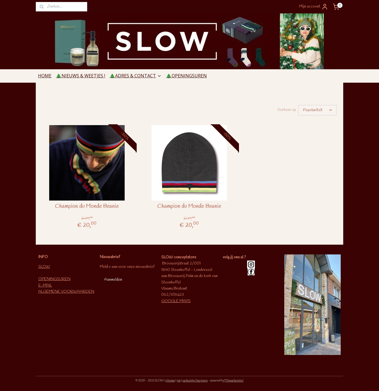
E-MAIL (45, 285)
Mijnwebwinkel (233, 381)
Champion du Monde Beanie (87, 206)
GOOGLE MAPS (176, 301)
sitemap (170, 381)
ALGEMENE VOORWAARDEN (66, 291)
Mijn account (313, 6)
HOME (44, 76)
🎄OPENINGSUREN (186, 76)
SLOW (44, 267)
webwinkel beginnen (195, 381)
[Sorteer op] (317, 110)
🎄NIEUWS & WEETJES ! (80, 76)
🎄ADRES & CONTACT (136, 76)
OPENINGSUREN (54, 279)
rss (179, 381)
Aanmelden (113, 279)
